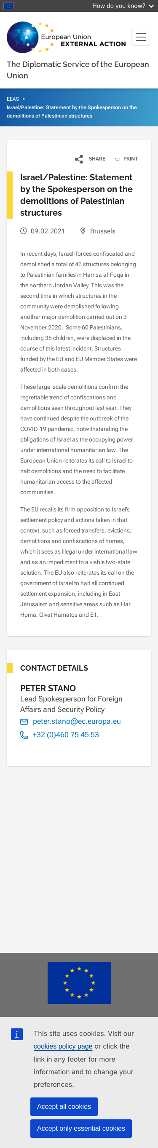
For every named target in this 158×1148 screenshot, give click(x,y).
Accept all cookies (64, 1106)
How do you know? (123, 5)
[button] (90, 159)
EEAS (13, 99)
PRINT (123, 159)
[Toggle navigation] (141, 37)
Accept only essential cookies (81, 1128)
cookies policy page (63, 1046)
